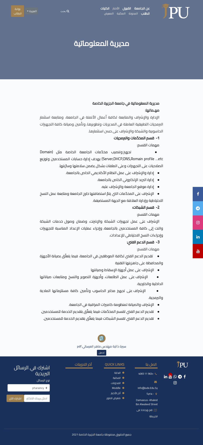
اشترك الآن (15, 398)
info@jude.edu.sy (148, 388)
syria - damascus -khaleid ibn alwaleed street (147, 399)
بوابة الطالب (18, 11)
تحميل (101, 352)
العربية (33, 11)
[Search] (64, 11)
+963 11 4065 (145, 373)
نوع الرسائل (43, 380)
